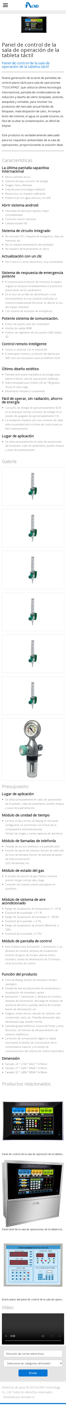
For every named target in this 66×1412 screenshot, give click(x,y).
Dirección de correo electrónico (25, 1353)
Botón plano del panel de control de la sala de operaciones (33, 1299)
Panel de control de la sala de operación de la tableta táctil (33, 1154)
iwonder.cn (28, 1397)
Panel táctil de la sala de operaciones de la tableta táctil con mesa (33, 1229)
